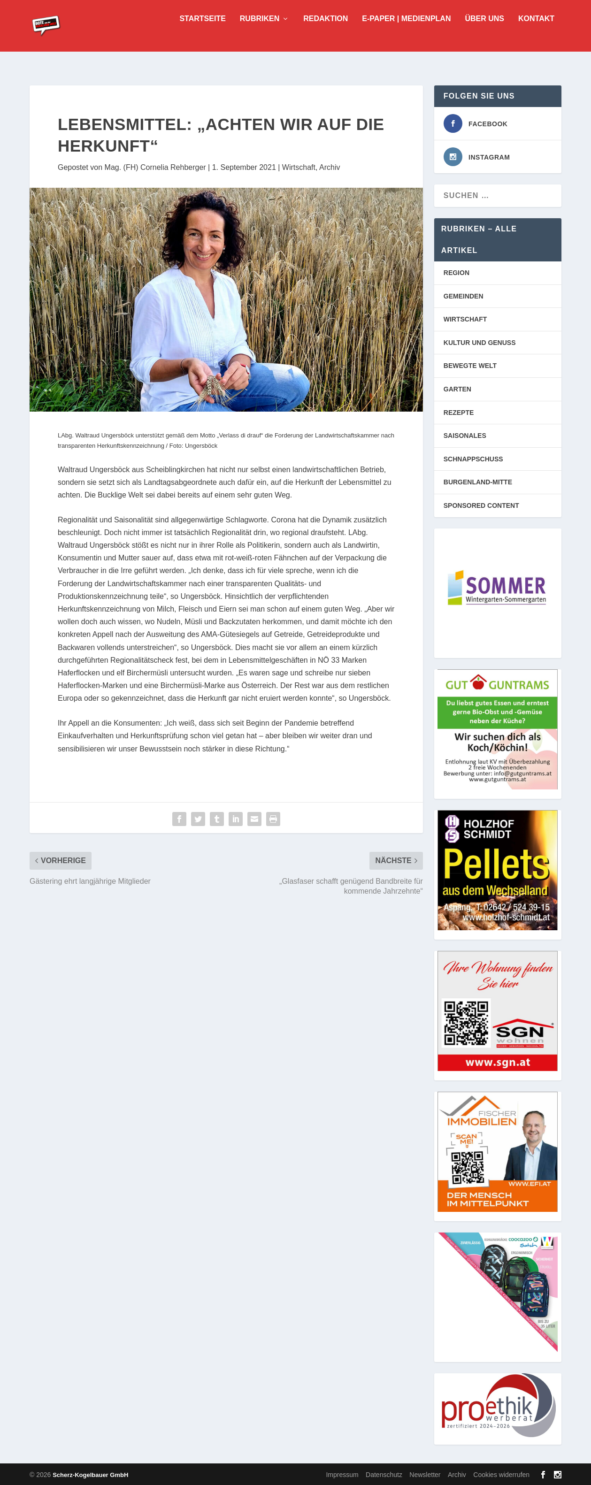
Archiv (329, 166)
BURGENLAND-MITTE (478, 481)
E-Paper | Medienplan (406, 33)
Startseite (202, 33)
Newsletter (424, 1473)
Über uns (484, 33)
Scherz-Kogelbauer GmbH (90, 1473)
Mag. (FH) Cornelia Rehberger (155, 166)
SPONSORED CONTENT (481, 504)
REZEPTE (459, 411)
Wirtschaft (298, 166)
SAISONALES (465, 434)
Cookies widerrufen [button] (501, 1473)
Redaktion (325, 33)
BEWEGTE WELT (470, 364)
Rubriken (259, 33)
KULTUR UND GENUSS (480, 341)
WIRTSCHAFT (465, 318)
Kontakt (536, 33)
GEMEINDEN (464, 295)
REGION (456, 272)
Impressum (342, 1473)
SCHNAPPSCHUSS (473, 458)
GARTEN (457, 388)
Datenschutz (384, 1473)
